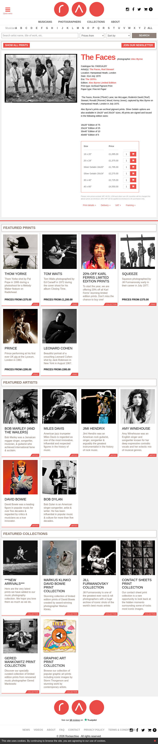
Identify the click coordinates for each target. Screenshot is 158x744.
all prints (16, 45)
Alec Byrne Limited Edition (102, 82)
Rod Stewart (107, 69)
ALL (150, 28)
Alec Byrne (137, 59)
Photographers (69, 22)
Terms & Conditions (121, 730)
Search (144, 35)
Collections (96, 22)
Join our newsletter (138, 45)
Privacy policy (94, 730)
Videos (38, 730)
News (26, 730)
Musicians (45, 22)
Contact (74, 730)
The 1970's (90, 79)
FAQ (61, 730)
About (115, 22)
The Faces (95, 69)
